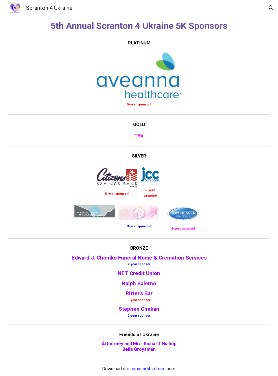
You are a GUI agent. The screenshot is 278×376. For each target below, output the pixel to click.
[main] (139, 25)
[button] (271, 8)
